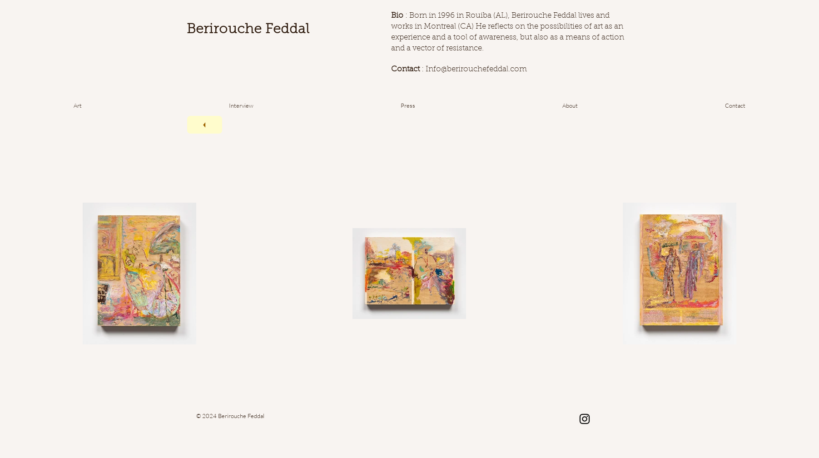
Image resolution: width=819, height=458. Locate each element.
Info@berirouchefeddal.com (476, 69)
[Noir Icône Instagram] (584, 419)
